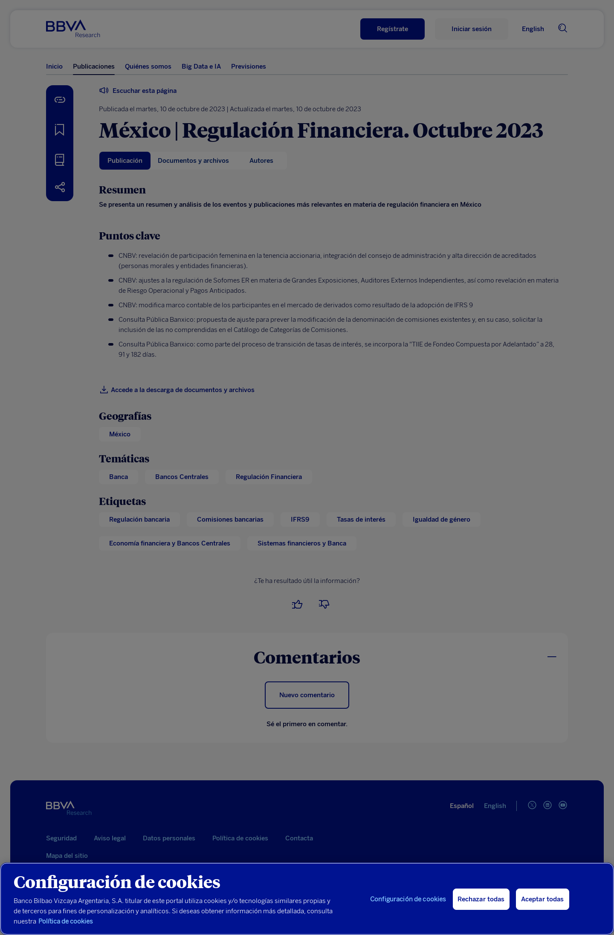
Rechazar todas (481, 899)
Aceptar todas (542, 899)
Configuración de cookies (408, 899)
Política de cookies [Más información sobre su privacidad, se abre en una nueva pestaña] (65, 921)
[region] (307, 899)
